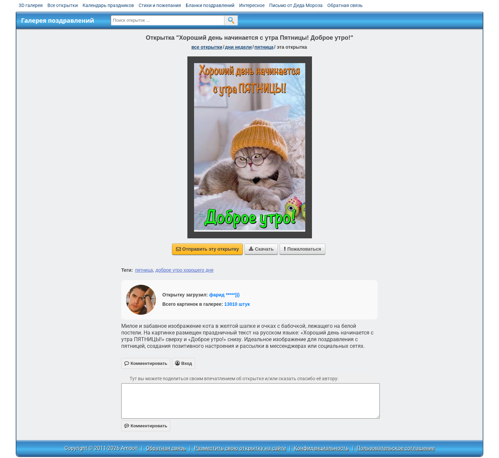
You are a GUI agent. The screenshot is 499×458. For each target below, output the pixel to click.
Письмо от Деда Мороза (296, 5)
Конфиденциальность (321, 448)
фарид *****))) (224, 294)
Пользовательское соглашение (396, 448)
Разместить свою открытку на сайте (240, 448)
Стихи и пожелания (160, 5)
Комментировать (145, 425)
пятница (264, 47)
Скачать (261, 249)
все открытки (206, 47)
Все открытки (62, 5)
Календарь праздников (108, 5)
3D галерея (31, 5)
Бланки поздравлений (210, 5)
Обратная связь (345, 5)
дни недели (238, 47)
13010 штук (237, 304)
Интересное (252, 5)
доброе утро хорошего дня (184, 270)
